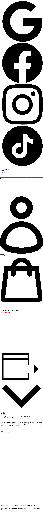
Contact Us (3, 172)
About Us (3, 170)
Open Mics (3, 168)
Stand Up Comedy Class (5, 169)
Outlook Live (3, 413)
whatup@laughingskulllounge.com (9, 510)
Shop (2, 173)
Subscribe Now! (28, 177)
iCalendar (2, 411)
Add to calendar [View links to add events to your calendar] (4, 381)
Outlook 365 (2, 412)
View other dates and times (4, 315)
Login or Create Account (5, 255)
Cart (4, 174)
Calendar (3, 167)
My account (5, 175)
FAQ (2, 171)
